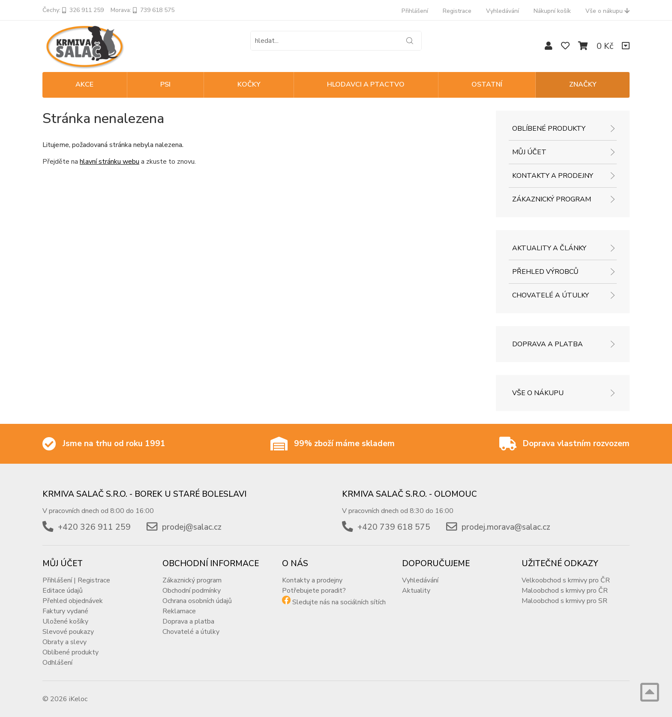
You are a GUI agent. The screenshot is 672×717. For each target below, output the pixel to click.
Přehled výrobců (545, 271)
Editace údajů (62, 590)
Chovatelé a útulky (550, 295)
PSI (165, 84)
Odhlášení (57, 662)
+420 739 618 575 (393, 527)
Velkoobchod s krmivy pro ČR (566, 580)
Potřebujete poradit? (314, 590)
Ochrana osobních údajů (197, 601)
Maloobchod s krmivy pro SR (564, 601)
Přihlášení (415, 11)
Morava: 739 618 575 (142, 10)
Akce (84, 84)
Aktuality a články (549, 248)
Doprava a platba (547, 344)
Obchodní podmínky (191, 590)
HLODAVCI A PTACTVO (366, 84)
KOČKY (249, 84)
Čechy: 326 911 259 (73, 10)
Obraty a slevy (64, 642)
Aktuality (416, 590)
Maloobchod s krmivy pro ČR (565, 590)
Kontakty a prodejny (552, 175)
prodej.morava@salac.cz (506, 527)
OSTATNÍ (486, 84)
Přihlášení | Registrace (76, 580)
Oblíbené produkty (548, 128)
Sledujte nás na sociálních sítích (339, 602)
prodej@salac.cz (192, 527)
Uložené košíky (65, 621)
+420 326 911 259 (94, 527)
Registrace (457, 11)
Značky (583, 84)
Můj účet (529, 152)
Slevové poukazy (68, 631)
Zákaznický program (551, 199)
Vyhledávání (502, 11)
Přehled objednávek (72, 601)
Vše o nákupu (607, 11)
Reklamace (179, 611)
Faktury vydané (65, 611)
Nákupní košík (552, 11)
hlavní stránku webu (109, 161)
